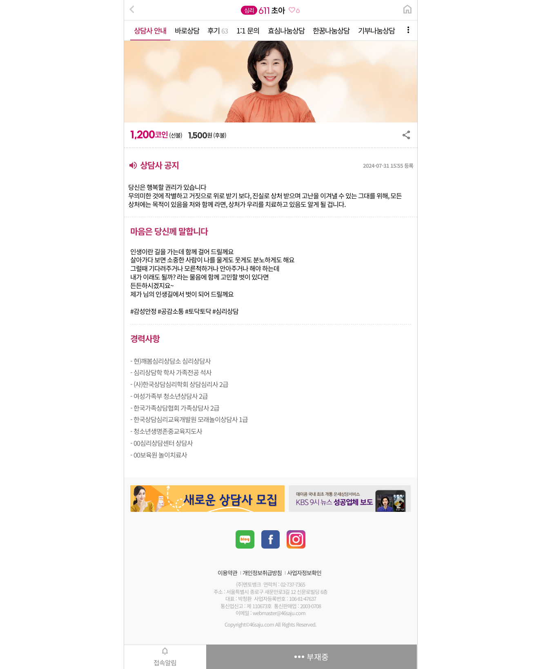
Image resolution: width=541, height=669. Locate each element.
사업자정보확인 (304, 572)
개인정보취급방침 (262, 572)
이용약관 (227, 572)
